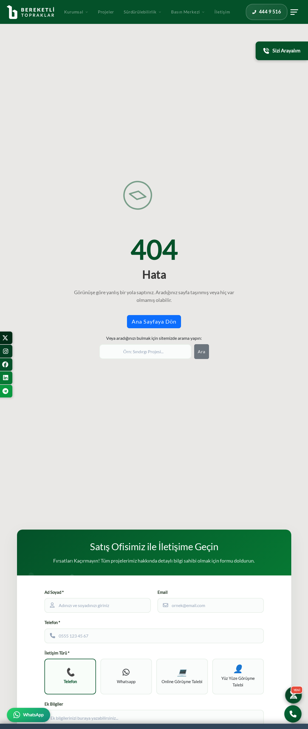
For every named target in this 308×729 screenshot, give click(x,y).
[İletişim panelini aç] (300, 20)
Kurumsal (89, 20)
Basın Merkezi (201, 20)
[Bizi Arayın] (293, 714)
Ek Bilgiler (53, 707)
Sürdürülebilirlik (156, 20)
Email (162, 592)
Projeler (119, 20)
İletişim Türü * (56, 653)
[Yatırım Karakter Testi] (292, 692)
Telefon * (52, 622)
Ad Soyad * (54, 592)
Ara (201, 351)
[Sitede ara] (145, 351)
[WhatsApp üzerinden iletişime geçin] (28, 715)
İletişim (235, 20)
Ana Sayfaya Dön (154, 321)
